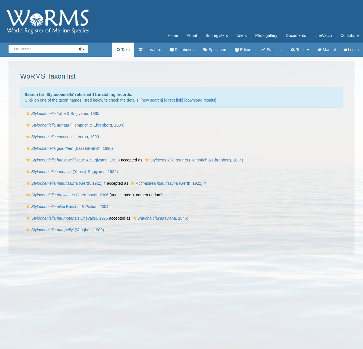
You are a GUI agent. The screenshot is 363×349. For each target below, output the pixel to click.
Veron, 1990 (62, 136)
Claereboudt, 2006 (66, 195)
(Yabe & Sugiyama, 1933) (72, 160)
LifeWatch (323, 35)
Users (241, 35)
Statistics (271, 49)
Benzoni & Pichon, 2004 (66, 206)
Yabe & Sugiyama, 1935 (62, 113)
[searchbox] (41, 49)
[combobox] (42, 49)
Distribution (182, 49)
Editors (243, 49)
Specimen (214, 49)
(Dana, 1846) (160, 218)
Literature (149, 49)
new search (152, 100)
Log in (351, 49)
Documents (296, 35)
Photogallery (266, 35)
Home (173, 35)
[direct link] (173, 100)
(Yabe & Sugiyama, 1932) (71, 171)
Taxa (123, 49)
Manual (327, 49)
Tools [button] (300, 49)
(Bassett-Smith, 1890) (69, 148)
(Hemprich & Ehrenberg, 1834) (74, 125)
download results (200, 100)
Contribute (349, 35)
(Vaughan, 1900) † (66, 230)
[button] (28, 113)
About (192, 35)
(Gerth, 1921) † (65, 183)
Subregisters (217, 35)
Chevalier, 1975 (66, 218)
